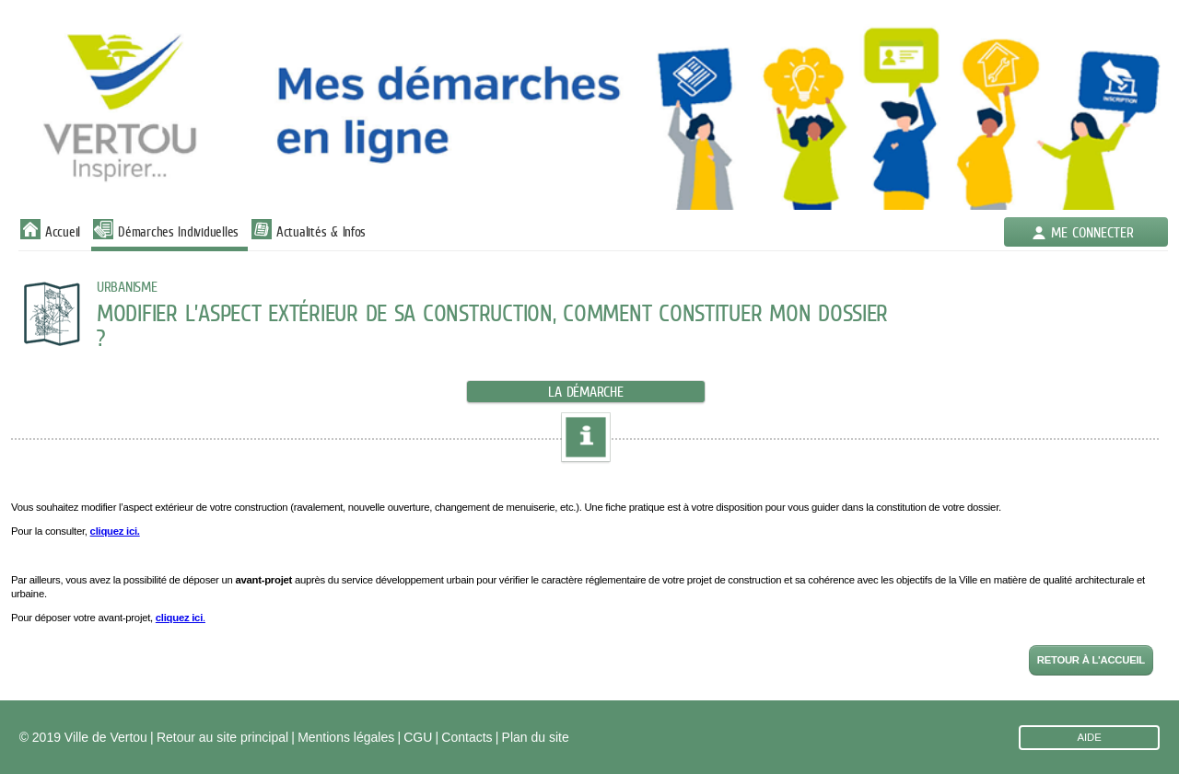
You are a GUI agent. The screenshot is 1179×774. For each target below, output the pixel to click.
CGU (417, 737)
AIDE (1089, 737)
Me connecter (1092, 232)
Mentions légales (346, 737)
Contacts (466, 737)
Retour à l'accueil (1091, 659)
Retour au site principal (222, 737)
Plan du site (535, 737)
